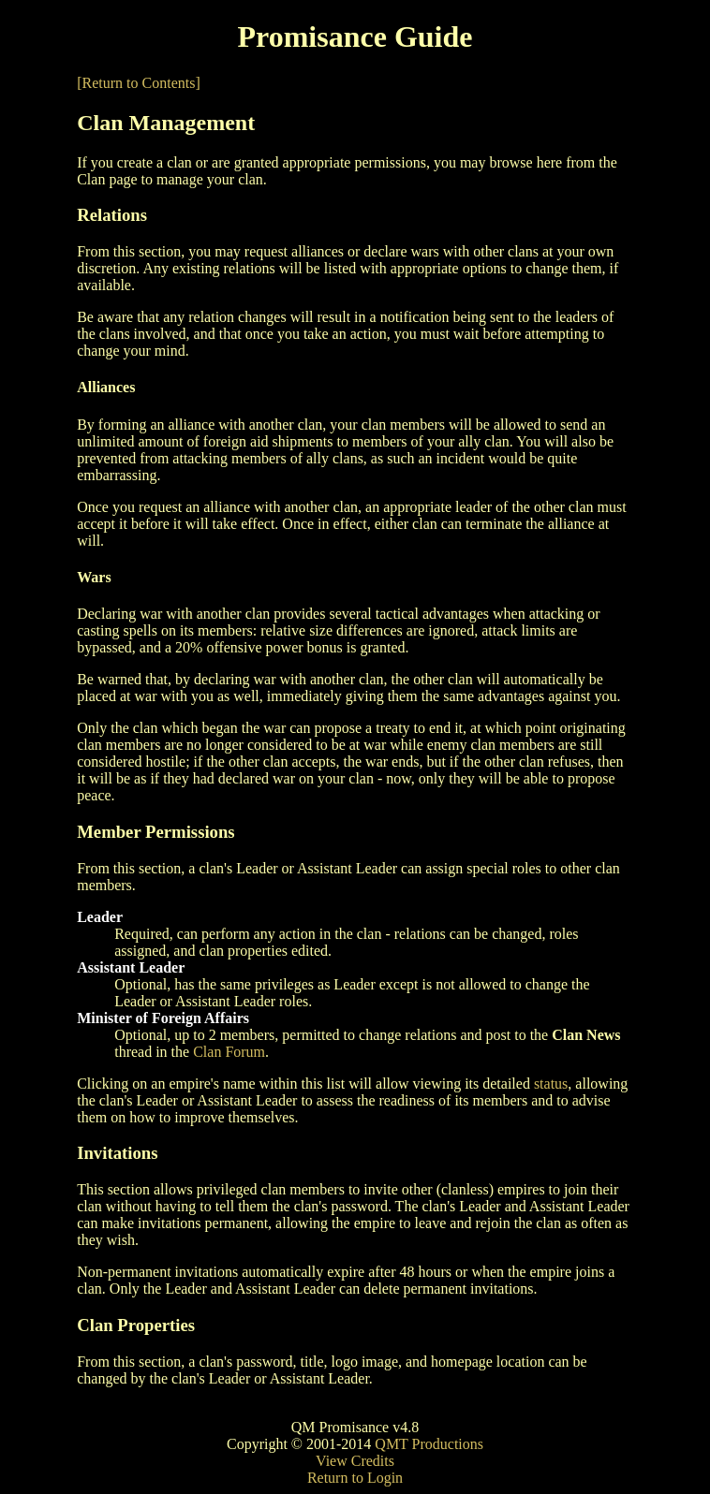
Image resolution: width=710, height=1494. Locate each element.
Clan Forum (229, 1052)
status (551, 1083)
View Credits (355, 1461)
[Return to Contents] (138, 83)
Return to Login (355, 1478)
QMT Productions (429, 1444)
